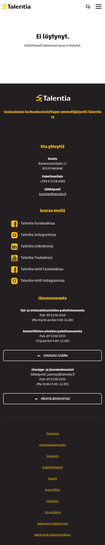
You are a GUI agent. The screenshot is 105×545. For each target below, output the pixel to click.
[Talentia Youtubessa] (52, 258)
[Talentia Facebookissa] (52, 223)
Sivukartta (52, 456)
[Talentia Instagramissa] (52, 235)
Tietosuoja (52, 433)
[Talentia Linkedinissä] (52, 246)
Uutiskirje (53, 501)
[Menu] (98, 6)
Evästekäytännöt (52, 467)
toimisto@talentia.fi (52, 194)
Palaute (52, 478)
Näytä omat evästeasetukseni (52, 535)
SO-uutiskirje (53, 512)
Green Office (52, 490)
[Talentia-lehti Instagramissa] (52, 281)
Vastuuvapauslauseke (52, 445)
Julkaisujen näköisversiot (52, 523)
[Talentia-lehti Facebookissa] (52, 269)
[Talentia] (16, 6)
